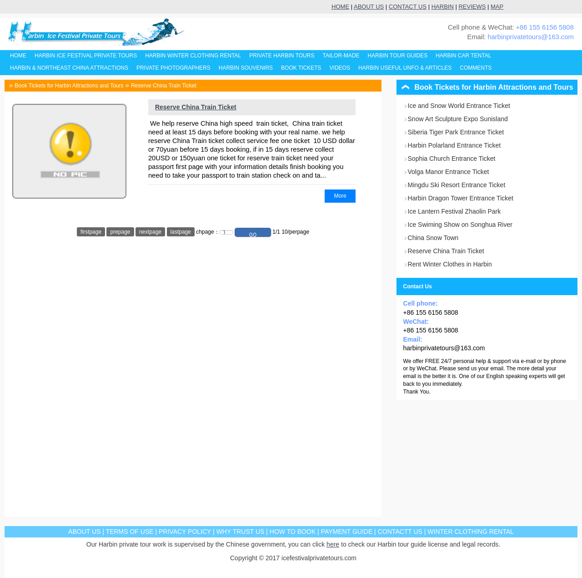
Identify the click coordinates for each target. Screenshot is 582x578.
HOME (340, 6)
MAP (497, 6)
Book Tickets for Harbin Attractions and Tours (69, 85)
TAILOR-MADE (340, 55)
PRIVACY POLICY (185, 531)
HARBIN (442, 6)
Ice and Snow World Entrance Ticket (459, 105)
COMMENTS (476, 68)
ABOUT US (369, 6)
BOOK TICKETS (301, 68)
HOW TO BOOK (293, 531)
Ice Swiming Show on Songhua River (460, 224)
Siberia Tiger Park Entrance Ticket (456, 132)
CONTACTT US (400, 531)
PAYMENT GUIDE (347, 531)
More (340, 196)
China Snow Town (433, 237)
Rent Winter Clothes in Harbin (450, 264)
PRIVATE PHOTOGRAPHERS (173, 68)
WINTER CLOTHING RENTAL (470, 531)
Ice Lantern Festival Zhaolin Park (454, 211)
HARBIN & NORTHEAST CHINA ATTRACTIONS (69, 68)
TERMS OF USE (130, 531)
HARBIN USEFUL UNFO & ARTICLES (405, 68)
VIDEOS (340, 68)
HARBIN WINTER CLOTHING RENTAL (193, 55)
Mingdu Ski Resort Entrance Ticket (457, 185)
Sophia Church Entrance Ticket (452, 158)
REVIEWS (472, 6)
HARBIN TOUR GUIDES (398, 55)
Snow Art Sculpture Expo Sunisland (458, 119)
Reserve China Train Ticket (163, 85)
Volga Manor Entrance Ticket (448, 171)
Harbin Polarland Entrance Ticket (454, 145)
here (332, 544)
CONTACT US (407, 6)
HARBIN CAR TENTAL (463, 55)
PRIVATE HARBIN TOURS (281, 55)
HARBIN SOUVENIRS (246, 68)
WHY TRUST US (240, 531)
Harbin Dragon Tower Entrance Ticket (460, 198)
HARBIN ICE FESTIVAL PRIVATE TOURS (86, 55)
